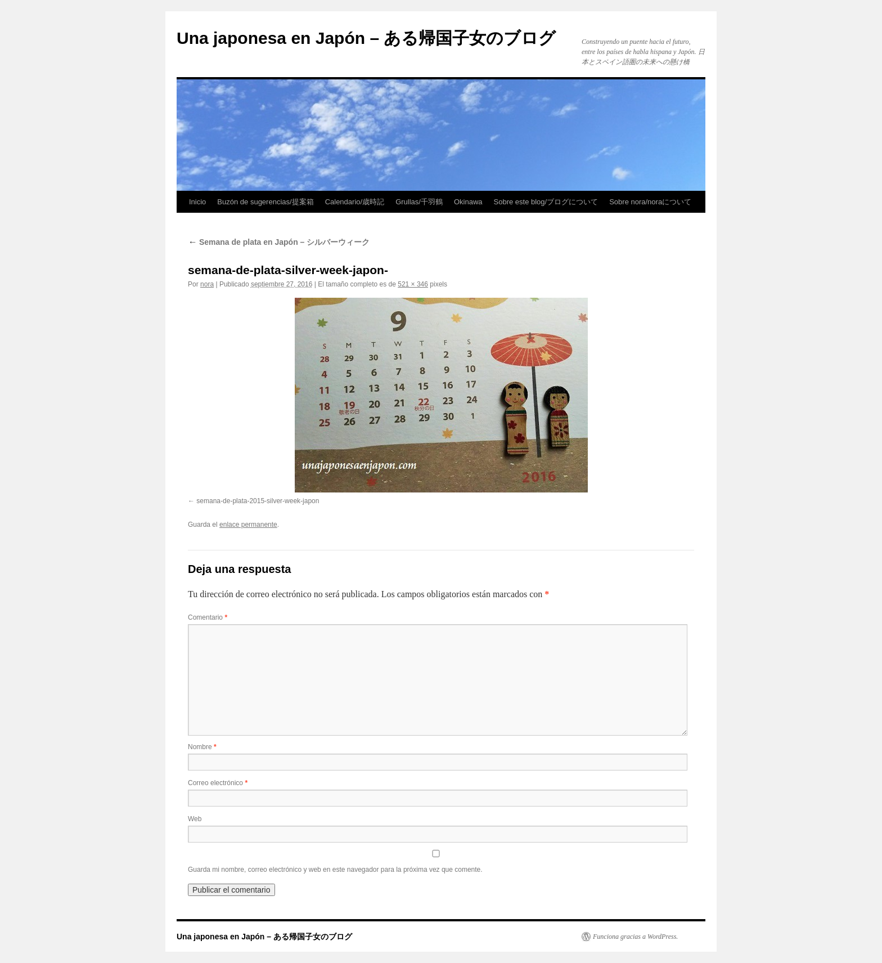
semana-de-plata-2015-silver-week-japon (257, 501)
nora (207, 284)
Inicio (197, 202)
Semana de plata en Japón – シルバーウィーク (279, 242)
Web (194, 819)
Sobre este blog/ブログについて (546, 202)
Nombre (202, 747)
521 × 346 (413, 284)
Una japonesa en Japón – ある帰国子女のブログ (366, 38)
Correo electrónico (218, 783)
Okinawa (468, 202)
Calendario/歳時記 (355, 202)
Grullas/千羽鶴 (419, 202)
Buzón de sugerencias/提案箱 (265, 202)
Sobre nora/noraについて (650, 202)
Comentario (207, 617)
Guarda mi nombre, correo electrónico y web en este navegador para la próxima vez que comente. (335, 870)
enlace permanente (248, 524)
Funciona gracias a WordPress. (635, 936)
